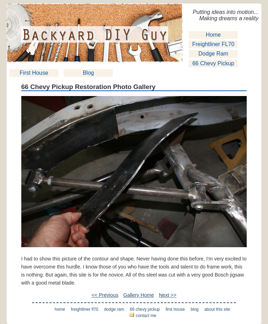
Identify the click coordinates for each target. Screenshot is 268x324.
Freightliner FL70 (213, 44)
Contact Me (146, 315)
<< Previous (104, 295)
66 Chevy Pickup (213, 63)
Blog (88, 73)
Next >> (167, 295)
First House (34, 73)
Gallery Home (138, 295)
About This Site (217, 309)
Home (213, 35)
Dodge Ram (213, 54)
